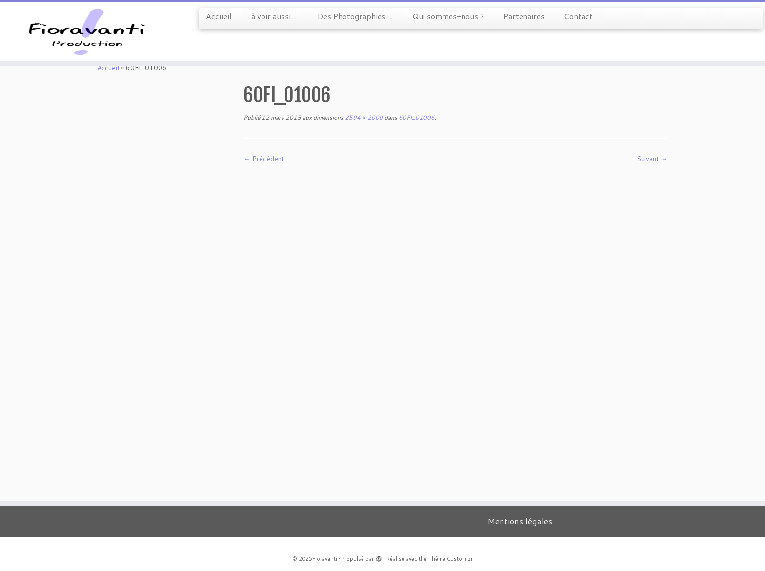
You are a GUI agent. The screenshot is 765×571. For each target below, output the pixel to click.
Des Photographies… (355, 15)
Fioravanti (324, 559)
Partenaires (523, 15)
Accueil (219, 15)
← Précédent (263, 158)
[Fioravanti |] (88, 31)
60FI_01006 (416, 117)
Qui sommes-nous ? (448, 15)
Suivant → (652, 158)
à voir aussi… (274, 15)
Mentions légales (519, 521)
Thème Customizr (450, 559)
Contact (578, 15)
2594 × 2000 (363, 117)
